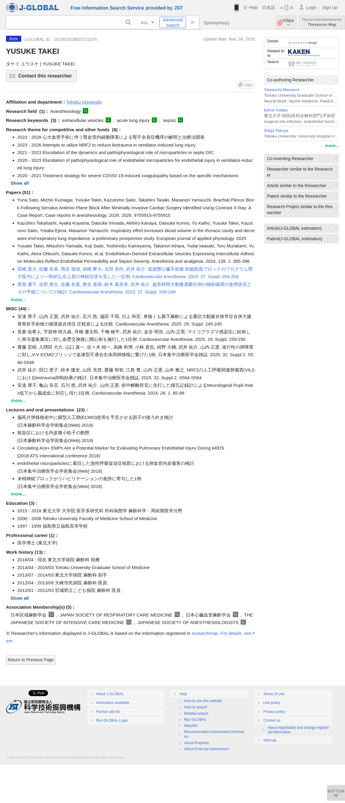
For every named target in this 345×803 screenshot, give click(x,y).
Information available (112, 703)
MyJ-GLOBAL (195, 719)
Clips (288, 22)
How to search (195, 707)
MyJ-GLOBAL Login (112, 720)
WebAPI (190, 726)
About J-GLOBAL (110, 694)
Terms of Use (274, 694)
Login (311, 7)
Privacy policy (274, 712)
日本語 (268, 7)
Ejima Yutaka (276, 110)
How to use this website (203, 701)
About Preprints (196, 743)
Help (253, 7)
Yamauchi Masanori (281, 89)
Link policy (271, 703)
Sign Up (330, 7)
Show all (19, 183)
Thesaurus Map (322, 22)
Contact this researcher (46, 77)
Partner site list (108, 712)
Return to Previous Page (31, 659)
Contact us (271, 720)
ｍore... (332, 145)
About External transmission (206, 749)
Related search (196, 713)
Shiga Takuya (276, 130)
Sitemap (270, 740)
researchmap (205, 633)
